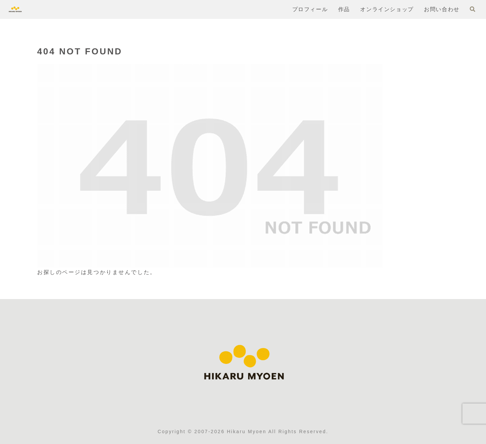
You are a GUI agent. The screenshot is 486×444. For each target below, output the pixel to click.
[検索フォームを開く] (472, 9)
